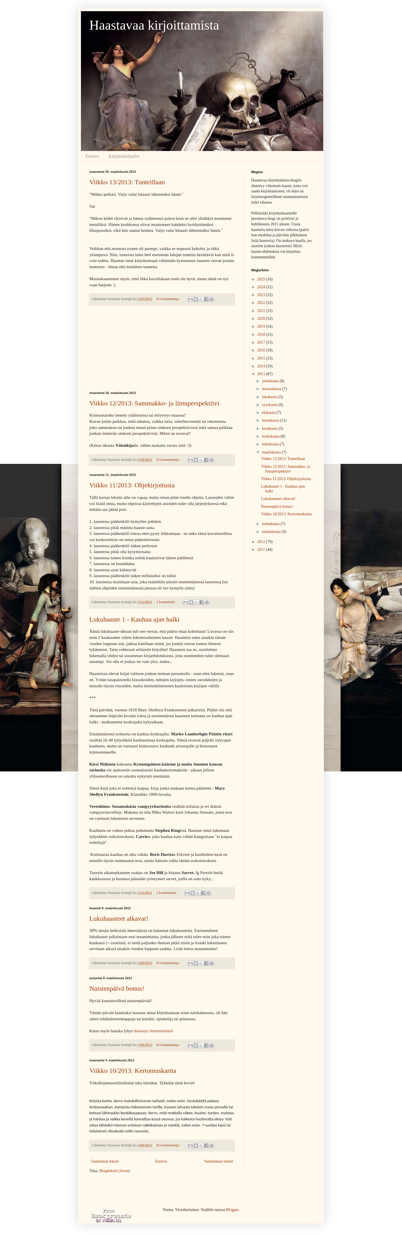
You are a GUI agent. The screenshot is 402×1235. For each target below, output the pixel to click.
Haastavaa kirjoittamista (154, 25)
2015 (261, 358)
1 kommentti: (166, 602)
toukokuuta (271, 436)
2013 (261, 374)
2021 (261, 311)
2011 (261, 549)
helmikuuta (271, 524)
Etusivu (92, 156)
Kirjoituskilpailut (124, 156)
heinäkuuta (271, 420)
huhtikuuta (270, 444)
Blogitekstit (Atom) (114, 1171)
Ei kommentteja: (169, 299)
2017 (261, 342)
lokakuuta (270, 397)
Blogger (232, 1210)
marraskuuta (272, 389)
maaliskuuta (272, 452)
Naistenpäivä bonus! (116, 988)
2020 (261, 319)
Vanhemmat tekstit (218, 1161)
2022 (261, 303)
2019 (261, 326)
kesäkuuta (270, 428)
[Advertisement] (162, 348)
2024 (261, 287)
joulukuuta (270, 381)
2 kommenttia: (167, 893)
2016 (261, 350)
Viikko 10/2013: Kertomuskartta (132, 1070)
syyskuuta (270, 405)
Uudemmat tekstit (105, 1161)
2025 (261, 279)
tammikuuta (271, 532)
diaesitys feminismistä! (153, 1030)
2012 (261, 542)
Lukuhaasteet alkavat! (118, 918)
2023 (261, 295)
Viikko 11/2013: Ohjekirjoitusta (132, 485)
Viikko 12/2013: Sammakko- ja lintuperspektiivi (154, 403)
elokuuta (269, 412)
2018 (261, 334)
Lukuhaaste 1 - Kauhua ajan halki (134, 619)
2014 (261, 366)
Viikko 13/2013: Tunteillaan (127, 182)
